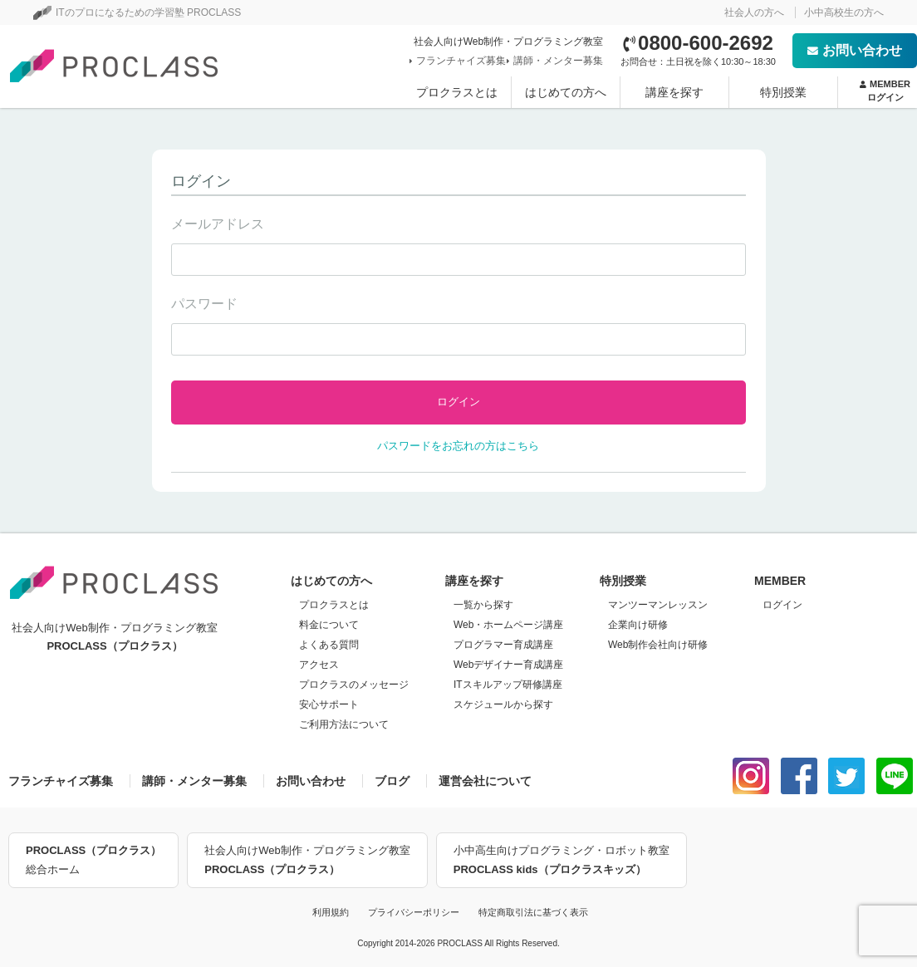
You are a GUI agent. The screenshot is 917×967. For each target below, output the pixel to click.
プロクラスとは (457, 92)
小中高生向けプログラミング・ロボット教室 (561, 861)
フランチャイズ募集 (459, 61)
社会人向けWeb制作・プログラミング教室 (307, 861)
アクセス (319, 664)
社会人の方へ (754, 12)
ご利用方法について (344, 724)
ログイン (782, 605)
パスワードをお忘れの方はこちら (458, 445)
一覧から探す (483, 605)
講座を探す (674, 92)
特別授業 (783, 92)
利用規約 (330, 912)
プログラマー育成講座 (503, 644)
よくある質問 (329, 644)
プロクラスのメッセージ (354, 684)
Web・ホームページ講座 (508, 625)
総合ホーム (93, 858)
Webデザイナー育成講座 (508, 664)
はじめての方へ (565, 92)
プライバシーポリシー (413, 912)
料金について (329, 625)
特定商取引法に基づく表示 (533, 912)
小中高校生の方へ (844, 12)
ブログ (392, 781)
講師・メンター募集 (556, 61)
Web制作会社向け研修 (658, 644)
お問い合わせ (854, 50)
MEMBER (885, 91)
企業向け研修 (638, 625)
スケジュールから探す (503, 704)
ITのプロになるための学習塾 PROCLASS (137, 12)
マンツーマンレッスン (658, 605)
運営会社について (485, 781)
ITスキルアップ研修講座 (508, 684)
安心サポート (329, 704)
